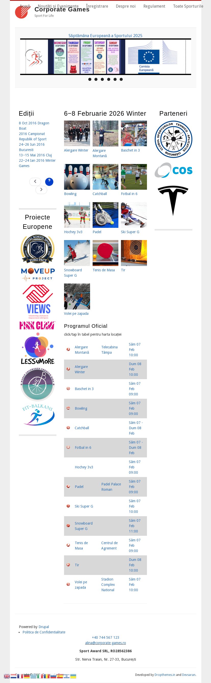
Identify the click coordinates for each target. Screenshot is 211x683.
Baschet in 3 (84, 389)
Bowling (81, 408)
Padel (79, 487)
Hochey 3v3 (84, 467)
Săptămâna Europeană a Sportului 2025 (106, 35)
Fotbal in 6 (83, 448)
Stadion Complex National (108, 584)
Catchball (82, 428)
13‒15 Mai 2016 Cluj (35, 155)
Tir (77, 565)
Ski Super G (84, 506)
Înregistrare (97, 6)
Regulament (154, 6)
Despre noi (126, 6)
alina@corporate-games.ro (105, 643)
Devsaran (188, 675)
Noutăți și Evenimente (58, 6)
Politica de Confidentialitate (43, 632)
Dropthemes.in (165, 675)
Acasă (25, 6)
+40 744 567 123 (105, 637)
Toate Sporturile (188, 6)
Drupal (44, 627)
